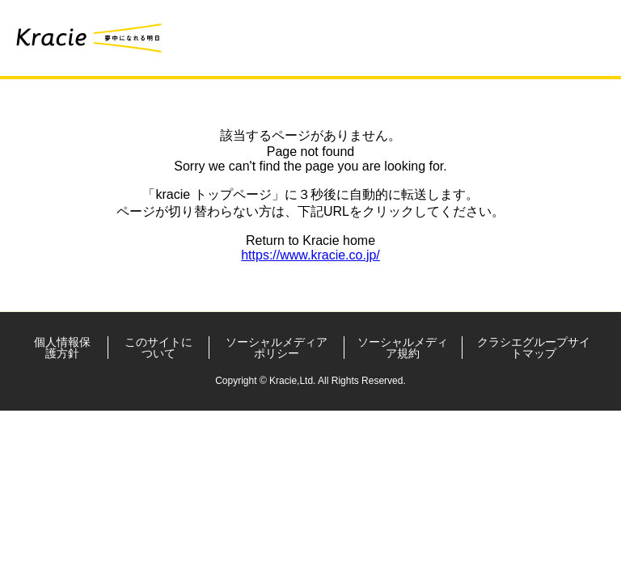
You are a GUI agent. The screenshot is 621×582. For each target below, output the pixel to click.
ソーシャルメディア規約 (402, 347)
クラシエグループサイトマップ (533, 347)
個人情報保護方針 (62, 347)
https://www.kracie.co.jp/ (310, 255)
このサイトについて (158, 347)
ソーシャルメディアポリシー (276, 347)
